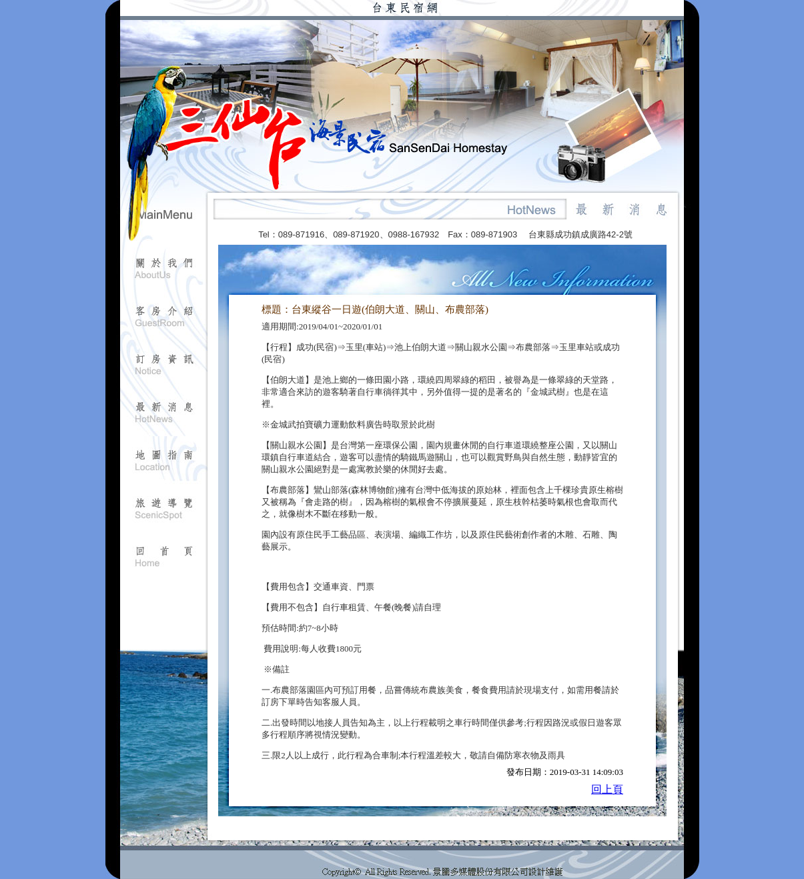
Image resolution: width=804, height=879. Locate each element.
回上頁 (607, 789)
